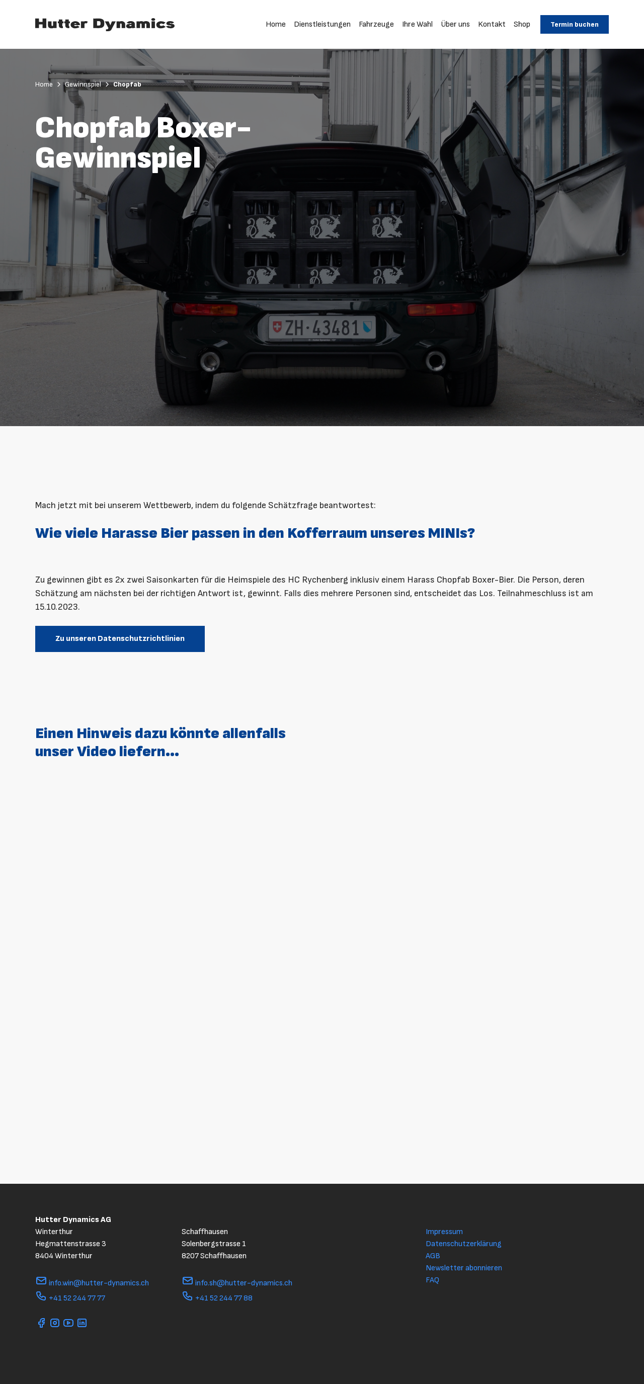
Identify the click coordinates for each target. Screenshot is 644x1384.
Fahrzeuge (376, 24)
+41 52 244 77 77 (70, 1298)
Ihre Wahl (417, 24)
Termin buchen (574, 24)
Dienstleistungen (322, 24)
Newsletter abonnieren (464, 1268)
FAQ (432, 1280)
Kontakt (492, 24)
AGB (433, 1256)
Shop (522, 24)
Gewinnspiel (88, 84)
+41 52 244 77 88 (217, 1298)
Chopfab (127, 84)
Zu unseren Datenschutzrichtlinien (120, 638)
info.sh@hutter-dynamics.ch (237, 1283)
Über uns (455, 24)
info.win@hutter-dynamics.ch (92, 1283)
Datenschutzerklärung (464, 1244)
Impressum (444, 1232)
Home (276, 24)
